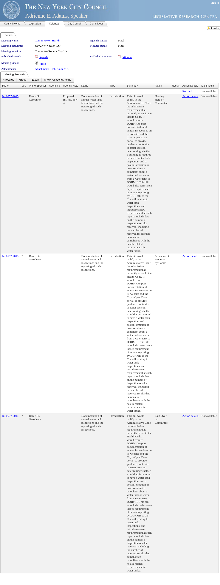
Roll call (187, 91)
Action (158, 85)
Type (112, 85)
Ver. (24, 85)
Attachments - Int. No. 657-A (52, 68)
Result (175, 85)
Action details (190, 96)
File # (5, 85)
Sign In (215, 2)
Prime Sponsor (37, 85)
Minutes (127, 57)
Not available (209, 91)
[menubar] (37, 80)
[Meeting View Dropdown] (58, 79)
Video (42, 63)
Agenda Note (70, 85)
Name (84, 85)
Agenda (43, 57)
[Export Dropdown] (35, 79)
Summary (132, 85)
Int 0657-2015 (10, 96)
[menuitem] (9, 79)
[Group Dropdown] (23, 79)
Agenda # (54, 85)
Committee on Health (47, 40)
